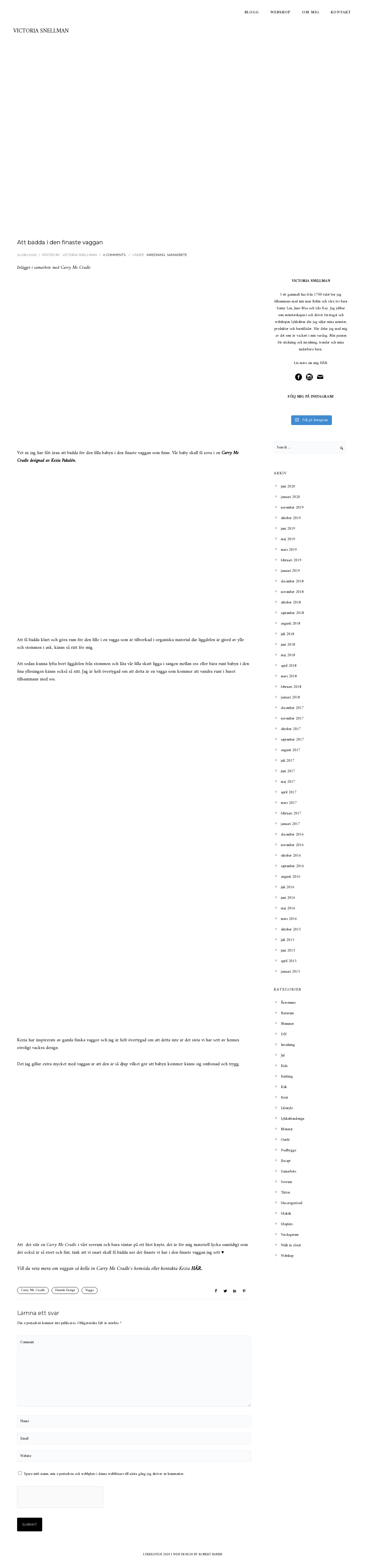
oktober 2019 (291, 518)
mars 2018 (289, 676)
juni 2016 (288, 898)
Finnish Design (65, 1290)
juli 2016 (287, 887)
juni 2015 (288, 950)
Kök (284, 1087)
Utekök (286, 1213)
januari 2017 (290, 824)
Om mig (310, 12)
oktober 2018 (291, 602)
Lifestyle (287, 1108)
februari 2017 (291, 813)
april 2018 (289, 665)
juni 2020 (288, 486)
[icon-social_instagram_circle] (311, 377)
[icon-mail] (322, 377)
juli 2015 (287, 940)
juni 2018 (288, 644)
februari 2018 (291, 687)
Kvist (284, 1097)
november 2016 (292, 845)
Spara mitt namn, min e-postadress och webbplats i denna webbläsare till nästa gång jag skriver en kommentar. (104, 1474)
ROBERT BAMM (210, 1555)
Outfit (285, 1140)
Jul (283, 1055)
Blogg (252, 12)
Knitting (287, 1076)
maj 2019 (288, 539)
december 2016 (292, 834)
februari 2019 (291, 560)
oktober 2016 (291, 855)
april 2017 (289, 792)
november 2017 (292, 718)
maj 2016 (288, 908)
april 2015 (289, 961)
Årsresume (288, 1002)
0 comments (114, 255)
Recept (286, 1161)
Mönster (287, 1129)
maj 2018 (288, 655)
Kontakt (341, 12)
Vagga (89, 1290)
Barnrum (287, 1013)
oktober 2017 (291, 729)
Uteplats (287, 1224)
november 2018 (292, 592)
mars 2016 (289, 919)
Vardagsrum (290, 1234)
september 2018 (292, 613)
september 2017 (292, 739)
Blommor (287, 1024)
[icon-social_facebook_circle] (300, 377)
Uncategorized (291, 1203)
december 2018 (292, 581)
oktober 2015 (291, 929)
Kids (284, 1066)
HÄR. (324, 363)
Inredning (156, 255)
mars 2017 (289, 803)
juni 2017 (288, 771)
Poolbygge (288, 1150)
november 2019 (292, 507)
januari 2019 (290, 571)
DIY (284, 1034)
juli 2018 (287, 634)
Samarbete (177, 255)
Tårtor (285, 1192)
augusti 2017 (290, 750)
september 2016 (292, 866)
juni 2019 (288, 528)
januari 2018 (290, 697)
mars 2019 (289, 549)
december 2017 (292, 708)
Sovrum (286, 1182)
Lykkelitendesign (292, 1118)
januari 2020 (290, 497)
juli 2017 (287, 760)
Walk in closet (291, 1245)
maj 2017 (288, 782)
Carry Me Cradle (33, 1290)
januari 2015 (290, 971)
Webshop (280, 12)
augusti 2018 (290, 623)
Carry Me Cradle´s (114, 1268)
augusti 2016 (290, 876)
